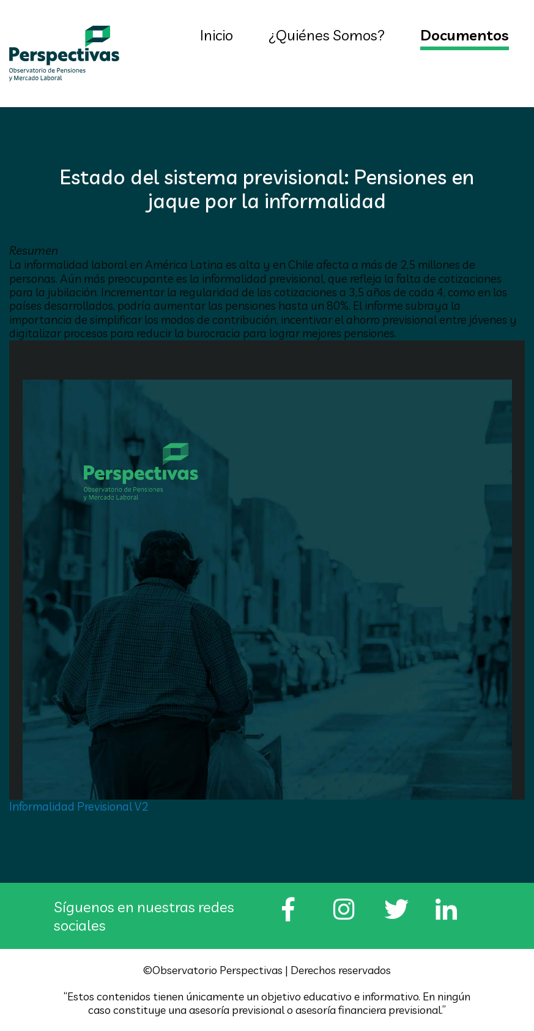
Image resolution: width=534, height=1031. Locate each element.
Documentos (464, 35)
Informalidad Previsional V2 (78, 806)
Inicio (216, 35)
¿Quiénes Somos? (326, 35)
